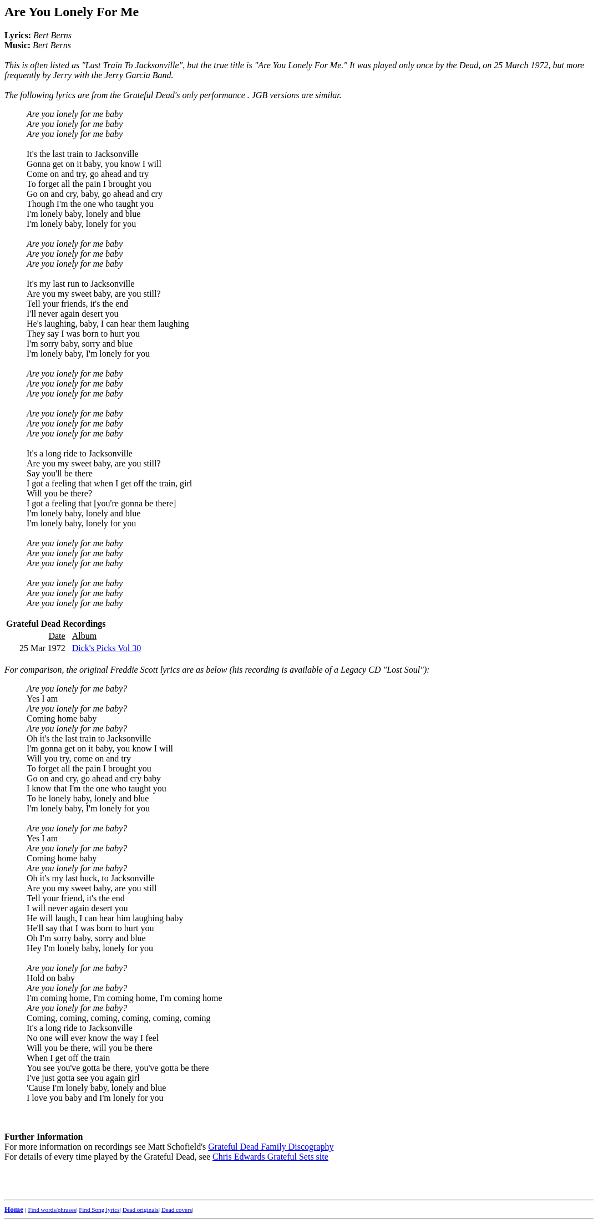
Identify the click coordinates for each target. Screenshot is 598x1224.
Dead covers (176, 1209)
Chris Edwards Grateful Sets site (270, 1156)
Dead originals (141, 1209)
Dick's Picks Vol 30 (106, 648)
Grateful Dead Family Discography (270, 1146)
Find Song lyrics (99, 1209)
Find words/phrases (52, 1209)
